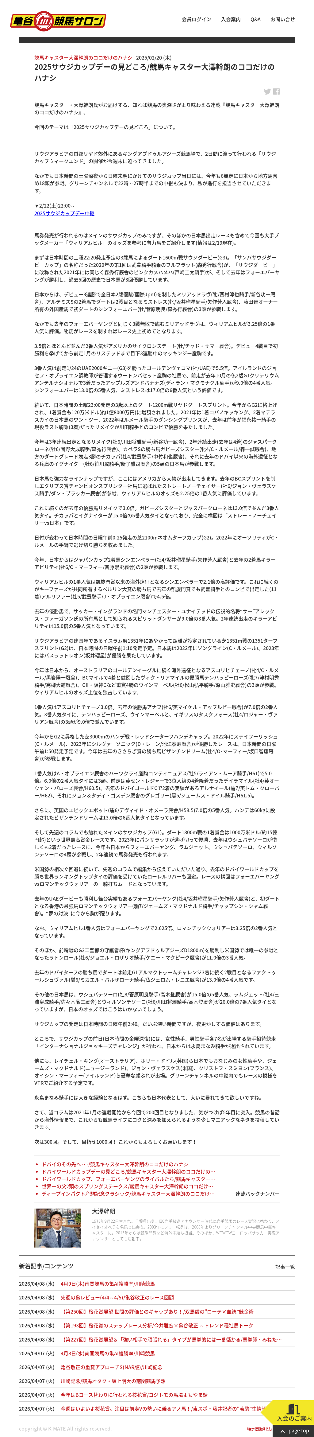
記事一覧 (285, 1266)
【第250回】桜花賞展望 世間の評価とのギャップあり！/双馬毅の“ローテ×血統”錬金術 (157, 1311)
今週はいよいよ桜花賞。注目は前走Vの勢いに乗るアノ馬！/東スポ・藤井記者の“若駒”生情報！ (166, 1408)
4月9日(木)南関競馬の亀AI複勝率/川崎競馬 (108, 1283)
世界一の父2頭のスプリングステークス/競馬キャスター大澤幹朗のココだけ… (127, 1186)
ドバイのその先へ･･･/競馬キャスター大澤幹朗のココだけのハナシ (115, 1164)
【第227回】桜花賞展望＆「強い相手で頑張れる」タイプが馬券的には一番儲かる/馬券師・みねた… (171, 1339)
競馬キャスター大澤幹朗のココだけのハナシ (83, 57)
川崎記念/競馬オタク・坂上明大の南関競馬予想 (113, 1380)
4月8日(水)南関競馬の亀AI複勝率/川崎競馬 (108, 1353)
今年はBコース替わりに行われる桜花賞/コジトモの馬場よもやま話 (134, 1394)
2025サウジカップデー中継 (64, 213)
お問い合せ (282, 19)
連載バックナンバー (258, 1193)
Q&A (256, 19)
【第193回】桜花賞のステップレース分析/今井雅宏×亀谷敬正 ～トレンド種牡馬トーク (157, 1325)
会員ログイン (196, 19)
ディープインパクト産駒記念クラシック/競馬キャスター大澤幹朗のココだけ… (128, 1193)
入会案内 (231, 19)
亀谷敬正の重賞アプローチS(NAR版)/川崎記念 (112, 1367)
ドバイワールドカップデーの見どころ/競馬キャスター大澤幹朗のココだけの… (128, 1171)
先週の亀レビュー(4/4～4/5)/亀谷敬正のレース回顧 (117, 1297)
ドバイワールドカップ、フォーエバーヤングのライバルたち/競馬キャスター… (128, 1178)
